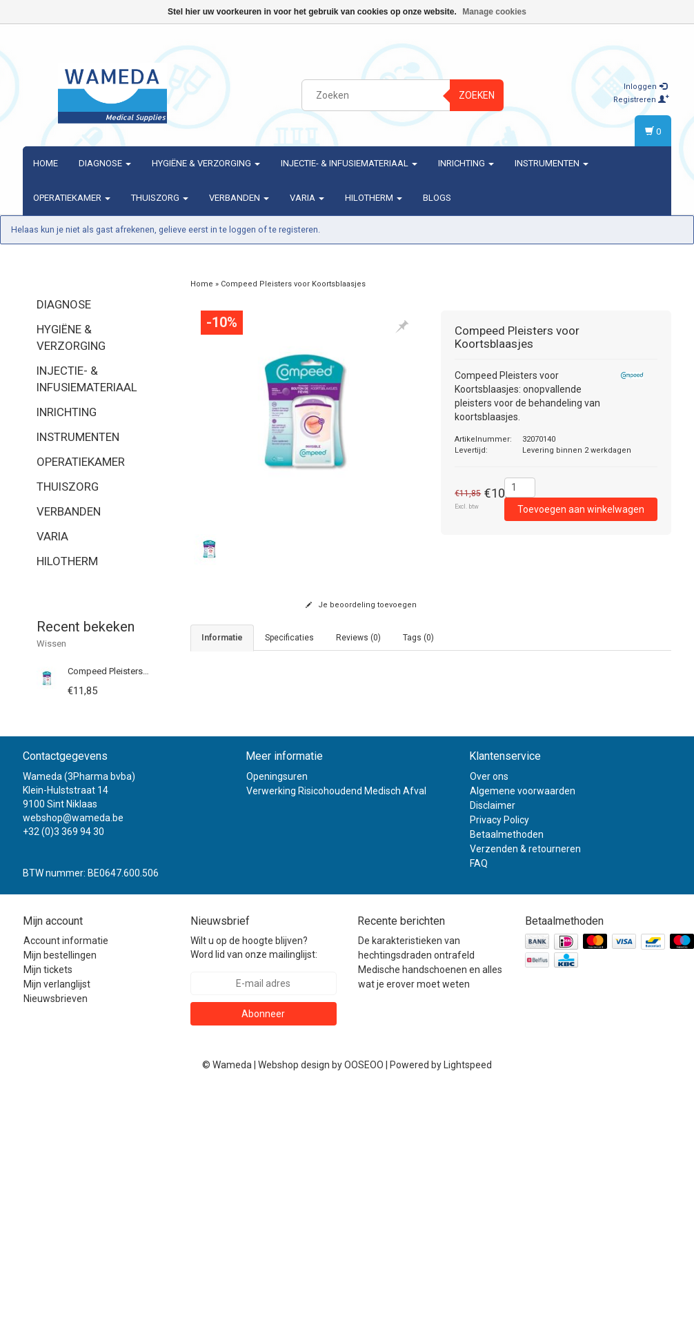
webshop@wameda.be (73, 1051)
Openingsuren (277, 1010)
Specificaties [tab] (289, 637)
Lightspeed (468, 1298)
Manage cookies (494, 12)
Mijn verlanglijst (56, 1218)
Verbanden (239, 198)
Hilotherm (373, 198)
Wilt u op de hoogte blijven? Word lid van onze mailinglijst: (253, 1181)
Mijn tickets (47, 1203)
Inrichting (466, 163)
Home (45, 163)
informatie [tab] (222, 637)
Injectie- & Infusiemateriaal (349, 163)
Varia (307, 198)
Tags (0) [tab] (418, 637)
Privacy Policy (499, 1053)
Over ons (489, 1010)
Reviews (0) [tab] (358, 637)
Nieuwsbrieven (55, 1232)
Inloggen (645, 86)
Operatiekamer (71, 198)
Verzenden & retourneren (525, 1082)
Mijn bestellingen (60, 1189)
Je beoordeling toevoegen (361, 604)
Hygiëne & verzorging (206, 163)
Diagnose (105, 163)
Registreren (641, 99)
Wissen (51, 643)
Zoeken (477, 95)
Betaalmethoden (507, 1068)
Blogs (437, 198)
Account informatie (65, 1174)
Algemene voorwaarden (522, 1024)
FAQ (479, 1097)
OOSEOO (364, 1298)
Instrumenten (551, 163)
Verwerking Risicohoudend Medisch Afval (336, 1024)
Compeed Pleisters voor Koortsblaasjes (147, 671)
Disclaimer (492, 1039)
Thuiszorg (159, 198)
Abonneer (263, 1247)
